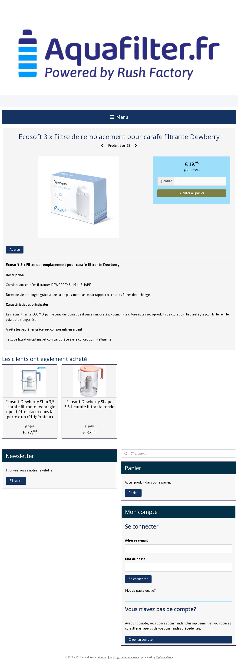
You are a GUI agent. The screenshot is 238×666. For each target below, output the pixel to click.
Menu (119, 117)
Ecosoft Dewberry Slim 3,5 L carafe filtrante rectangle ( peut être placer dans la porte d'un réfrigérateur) (29, 409)
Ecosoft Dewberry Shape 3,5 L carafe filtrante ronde (89, 404)
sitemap (102, 657)
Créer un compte (141, 639)
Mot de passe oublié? (140, 590)
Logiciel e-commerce (126, 657)
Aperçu (15, 250)
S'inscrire (16, 481)
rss (110, 657)
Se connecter (138, 579)
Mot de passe (135, 559)
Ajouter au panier (191, 193)
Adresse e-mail (136, 540)
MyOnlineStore (164, 657)
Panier (133, 493)
